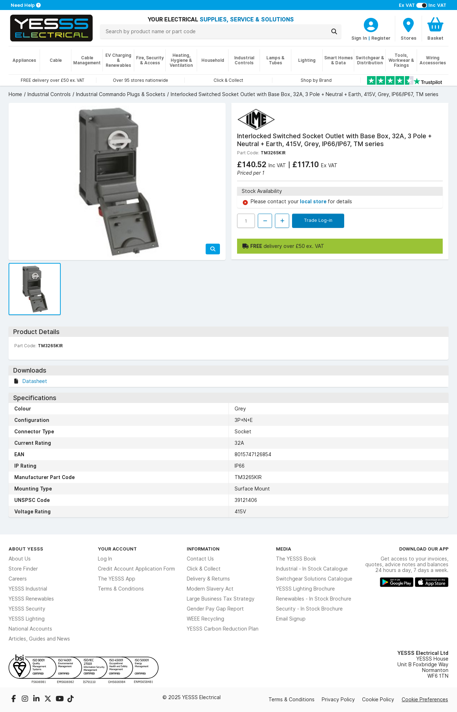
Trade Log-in (318, 220)
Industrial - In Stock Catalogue (312, 569)
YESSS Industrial (28, 589)
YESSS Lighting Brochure (305, 589)
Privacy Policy (338, 699)
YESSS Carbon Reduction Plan (222, 629)
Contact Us (200, 559)
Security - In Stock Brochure (309, 609)
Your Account (117, 549)
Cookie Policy (378, 699)
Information (203, 549)
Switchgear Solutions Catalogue (314, 579)
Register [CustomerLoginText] (381, 38)
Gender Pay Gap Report (215, 609)
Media (283, 549)
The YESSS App (116, 579)
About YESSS (26, 549)
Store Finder (23, 569)
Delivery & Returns (208, 579)
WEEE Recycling (205, 619)
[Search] (334, 31)
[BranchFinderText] (408, 28)
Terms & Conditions (121, 589)
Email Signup (291, 619)
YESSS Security (27, 609)
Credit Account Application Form (136, 569)
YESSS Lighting (27, 619)
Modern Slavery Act (210, 589)
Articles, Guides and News (39, 639)
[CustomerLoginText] (371, 24)
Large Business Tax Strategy (221, 599)
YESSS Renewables (31, 599)
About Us (20, 559)
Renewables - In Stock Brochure (313, 599)
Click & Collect (204, 569)
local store (314, 201)
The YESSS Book (296, 559)
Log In (105, 559)
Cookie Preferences (425, 699)
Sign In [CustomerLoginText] (359, 38)
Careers (18, 579)
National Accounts (30, 629)
